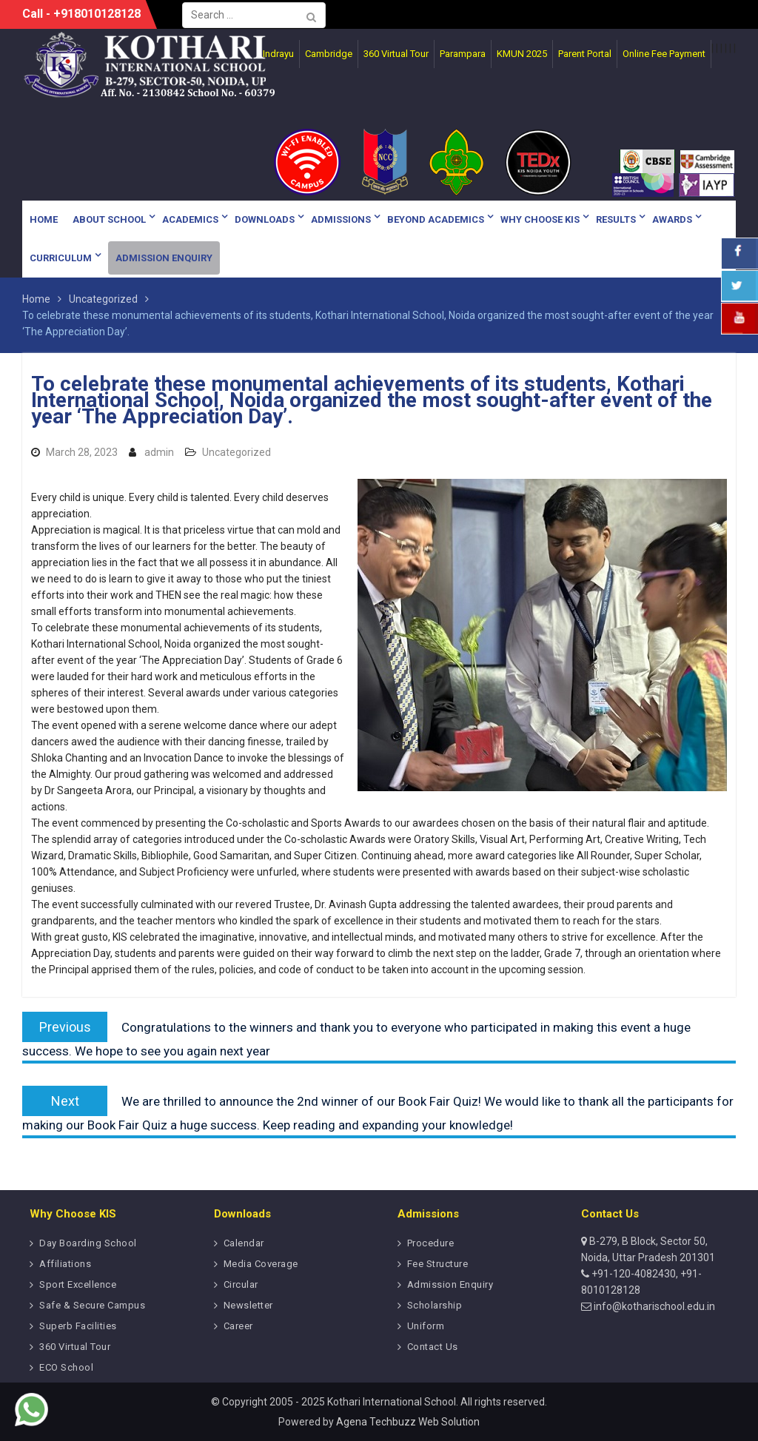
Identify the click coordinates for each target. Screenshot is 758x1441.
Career (238, 1325)
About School (109, 219)
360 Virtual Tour (74, 1346)
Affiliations (65, 1263)
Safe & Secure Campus (92, 1305)
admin (159, 452)
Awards (672, 219)
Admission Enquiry (163, 257)
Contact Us (432, 1346)
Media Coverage (261, 1263)
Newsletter (248, 1305)
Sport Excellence (77, 1284)
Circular (241, 1284)
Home (44, 219)
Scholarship (435, 1305)
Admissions (341, 219)
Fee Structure (438, 1263)
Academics (190, 219)
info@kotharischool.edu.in (653, 1306)
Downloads (265, 219)
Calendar (244, 1243)
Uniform (426, 1325)
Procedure (431, 1243)
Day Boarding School (88, 1243)
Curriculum (61, 257)
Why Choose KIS (540, 219)
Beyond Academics (435, 219)
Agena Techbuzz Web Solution (408, 1422)
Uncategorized (236, 452)
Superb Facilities (78, 1325)
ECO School (66, 1367)
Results (616, 219)
